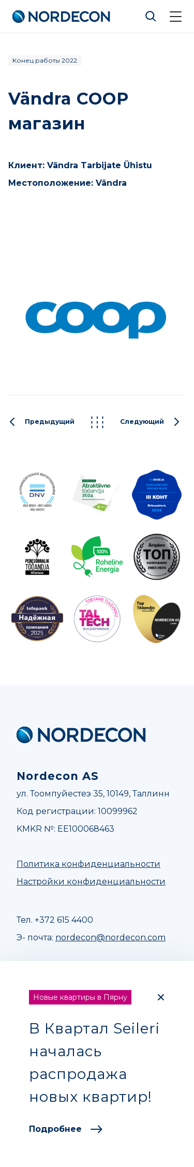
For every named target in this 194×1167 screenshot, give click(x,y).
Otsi (151, 16)
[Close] (161, 997)
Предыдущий (41, 422)
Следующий (150, 422)
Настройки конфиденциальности (91, 882)
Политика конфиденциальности (88, 864)
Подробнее (65, 1129)
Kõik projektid (97, 422)
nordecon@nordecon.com (110, 937)
